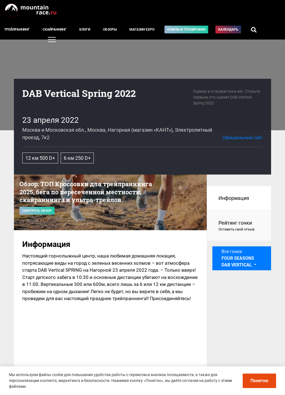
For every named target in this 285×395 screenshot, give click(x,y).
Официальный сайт (242, 137)
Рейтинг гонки (239, 226)
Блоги (84, 29)
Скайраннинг (55, 29)
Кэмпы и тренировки (186, 29)
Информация (233, 198)
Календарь (228, 29)
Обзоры (110, 29)
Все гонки (238, 258)
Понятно (259, 380)
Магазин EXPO (141, 29)
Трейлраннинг (17, 29)
